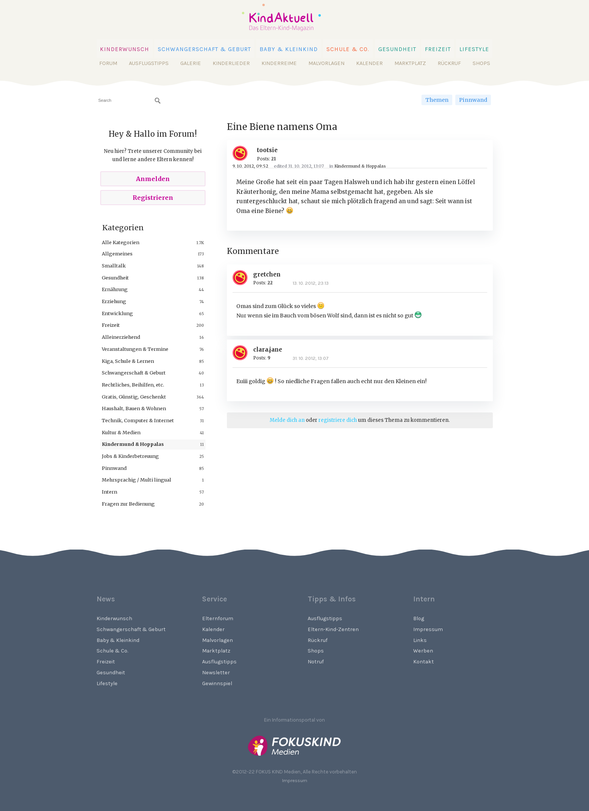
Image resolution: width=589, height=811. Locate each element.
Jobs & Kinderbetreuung (130, 456)
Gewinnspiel (217, 683)
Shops (481, 63)
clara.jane (267, 349)
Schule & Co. (347, 49)
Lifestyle (474, 49)
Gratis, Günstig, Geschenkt (134, 397)
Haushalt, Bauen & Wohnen (134, 408)
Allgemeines (117, 254)
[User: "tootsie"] (243, 153)
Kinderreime (279, 63)
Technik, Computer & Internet (138, 420)
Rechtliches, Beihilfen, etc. (133, 385)
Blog (418, 618)
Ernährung (115, 289)
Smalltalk (114, 266)
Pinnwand (473, 100)
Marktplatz (410, 63)
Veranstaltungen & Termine (135, 349)
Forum (108, 63)
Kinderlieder (231, 63)
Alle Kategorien (120, 242)
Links (420, 640)
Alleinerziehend (121, 337)
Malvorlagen (326, 63)
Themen (437, 100)
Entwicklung (117, 313)
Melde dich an (287, 420)
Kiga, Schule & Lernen (128, 361)
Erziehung (114, 301)
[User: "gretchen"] (243, 277)
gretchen (267, 274)
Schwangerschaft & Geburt (204, 49)
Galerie (190, 63)
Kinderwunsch (124, 49)
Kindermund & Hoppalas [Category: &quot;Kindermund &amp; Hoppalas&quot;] (360, 166)
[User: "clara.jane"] (243, 352)
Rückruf (449, 63)
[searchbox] (129, 100)
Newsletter (216, 672)
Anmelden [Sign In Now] (153, 179)
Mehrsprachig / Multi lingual (136, 480)
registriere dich (338, 420)
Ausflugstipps (149, 63)
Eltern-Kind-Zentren (333, 629)
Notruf (316, 661)
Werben (423, 651)
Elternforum (217, 618)
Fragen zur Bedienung (128, 504)
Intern (109, 492)
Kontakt (423, 661)
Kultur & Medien (121, 432)
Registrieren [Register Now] (153, 197)
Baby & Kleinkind (289, 49)
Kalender (369, 63)
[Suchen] (158, 101)
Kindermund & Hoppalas (133, 444)
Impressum (428, 629)
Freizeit (438, 49)
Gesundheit (397, 49)
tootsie (267, 150)
